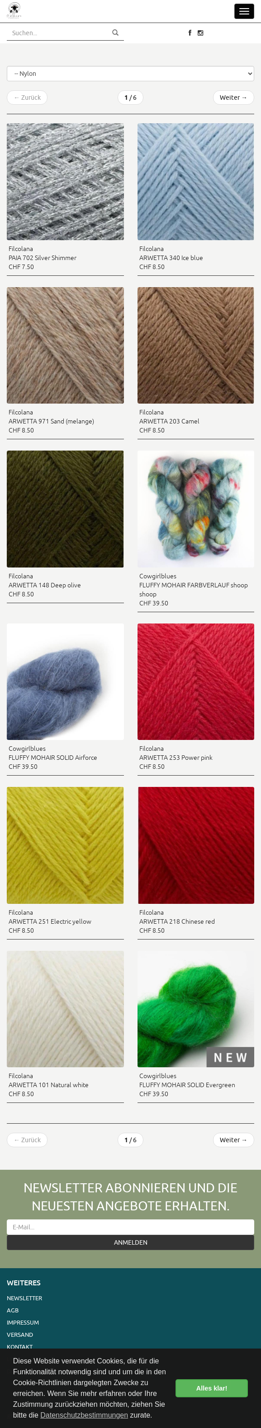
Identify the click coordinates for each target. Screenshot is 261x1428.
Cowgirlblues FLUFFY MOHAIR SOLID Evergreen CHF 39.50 (187, 1085)
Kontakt (20, 1346)
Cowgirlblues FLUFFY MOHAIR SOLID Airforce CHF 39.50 (53, 757)
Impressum (23, 1322)
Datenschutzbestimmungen (84, 1415)
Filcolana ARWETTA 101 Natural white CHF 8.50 (49, 1085)
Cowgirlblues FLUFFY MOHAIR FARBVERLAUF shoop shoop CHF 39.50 (193, 589)
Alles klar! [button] (212, 1388)
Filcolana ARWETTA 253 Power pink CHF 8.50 (176, 757)
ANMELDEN (130, 1242)
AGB (13, 1310)
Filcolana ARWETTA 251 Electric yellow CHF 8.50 (50, 921)
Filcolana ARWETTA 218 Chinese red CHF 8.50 (177, 921)
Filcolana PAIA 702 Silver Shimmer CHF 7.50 (42, 257)
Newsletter (24, 1298)
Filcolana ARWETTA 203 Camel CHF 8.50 (169, 421)
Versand (20, 1334)
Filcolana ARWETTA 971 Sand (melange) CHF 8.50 (51, 421)
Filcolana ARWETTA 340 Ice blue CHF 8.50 (171, 257)
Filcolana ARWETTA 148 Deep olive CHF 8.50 (45, 585)
